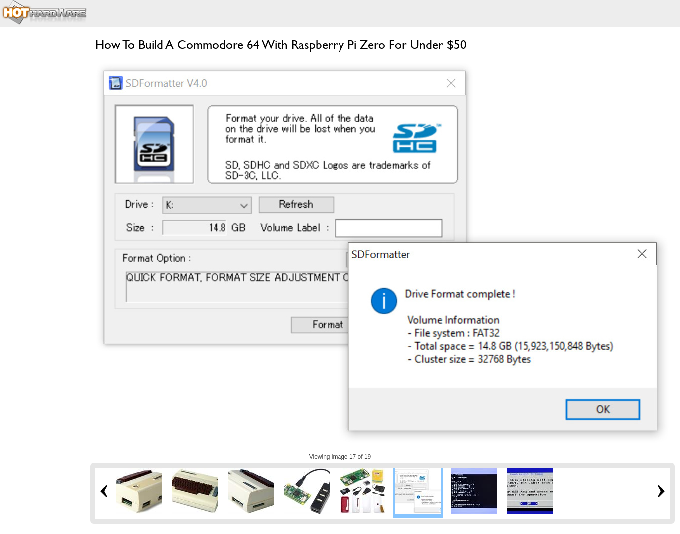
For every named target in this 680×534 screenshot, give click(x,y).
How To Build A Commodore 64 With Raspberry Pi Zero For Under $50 (281, 44)
